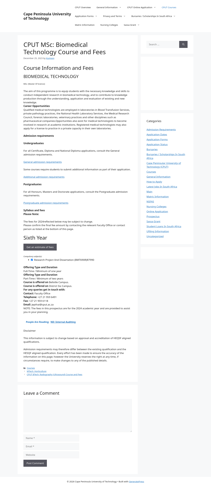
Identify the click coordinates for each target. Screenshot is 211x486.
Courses (31, 368)
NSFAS (150, 201)
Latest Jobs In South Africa (162, 186)
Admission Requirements (161, 129)
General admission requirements (42, 162)
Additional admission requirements (43, 177)
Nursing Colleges (109, 24)
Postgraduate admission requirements (45, 203)
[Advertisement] (171, 83)
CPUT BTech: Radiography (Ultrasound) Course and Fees (54, 374)
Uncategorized (155, 236)
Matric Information (85, 24)
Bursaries (152, 149)
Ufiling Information (158, 231)
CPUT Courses (169, 7)
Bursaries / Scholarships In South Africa (155, 16)
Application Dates (157, 134)
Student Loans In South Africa (164, 226)
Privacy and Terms (116, 16)
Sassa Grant (133, 24)
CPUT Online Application (143, 7)
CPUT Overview (83, 7)
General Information (110, 7)
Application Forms (87, 16)
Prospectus (153, 216)
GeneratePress (136, 481)
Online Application (157, 211)
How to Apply (154, 181)
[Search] (183, 44)
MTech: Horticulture (36, 371)
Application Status (157, 144)
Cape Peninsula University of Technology (47, 16)
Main (149, 191)
